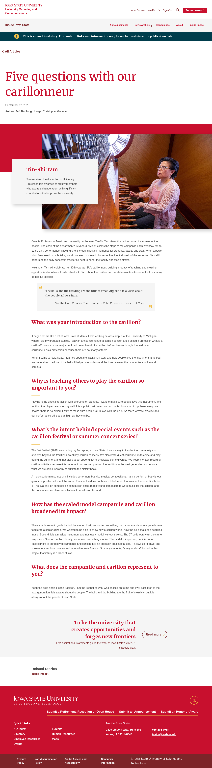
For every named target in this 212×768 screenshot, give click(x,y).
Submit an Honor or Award (179, 711)
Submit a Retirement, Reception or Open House (80, 711)
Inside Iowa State (17, 25)
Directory (19, 734)
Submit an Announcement (137, 711)
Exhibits (57, 729)
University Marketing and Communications (21, 11)
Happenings (163, 25)
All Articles (12, 51)
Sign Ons (168, 10)
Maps (55, 739)
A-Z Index (20, 729)
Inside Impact (197, 25)
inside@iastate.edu (164, 734)
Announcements (119, 25)
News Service (138, 10)
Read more (153, 634)
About (179, 25)
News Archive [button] (142, 25)
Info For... (153, 10)
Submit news (193, 10)
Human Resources (63, 734)
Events (18, 743)
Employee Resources (27, 739)
